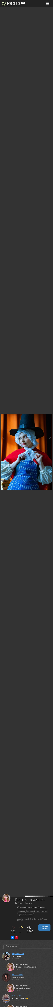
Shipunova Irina (18, 954)
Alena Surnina (17, 975)
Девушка (21, 911)
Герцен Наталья (24, 903)
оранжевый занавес (25, 915)
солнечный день (33, 911)
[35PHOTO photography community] (13, 3)
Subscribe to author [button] (44, 927)
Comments (11, 946)
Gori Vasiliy (16, 996)
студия (44, 911)
